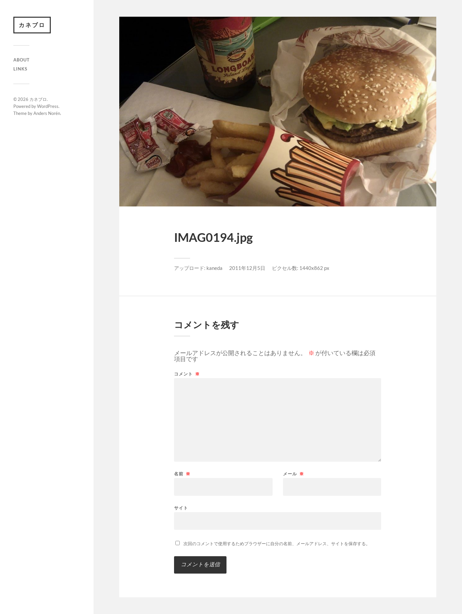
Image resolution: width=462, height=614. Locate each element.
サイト (181, 507)
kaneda (214, 268)
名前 (182, 474)
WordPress (47, 106)
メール (293, 474)
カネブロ (32, 24)
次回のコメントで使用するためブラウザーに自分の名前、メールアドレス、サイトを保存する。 (276, 543)
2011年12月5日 (247, 268)
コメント (187, 374)
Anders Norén (46, 113)
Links (20, 68)
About (21, 59)
